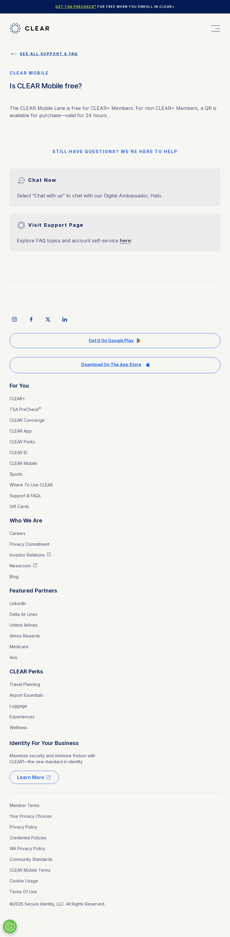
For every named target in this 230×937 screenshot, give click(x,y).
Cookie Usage (24, 880)
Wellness (18, 727)
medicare (19, 646)
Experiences (22, 716)
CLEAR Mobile (23, 463)
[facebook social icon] (31, 319)
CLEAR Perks (22, 441)
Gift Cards (19, 506)
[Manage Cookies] (9, 926)
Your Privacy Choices (31, 816)
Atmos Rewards (25, 635)
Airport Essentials (26, 695)
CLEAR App (21, 430)
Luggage (18, 705)
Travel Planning (25, 684)
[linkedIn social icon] (64, 319)
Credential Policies (28, 837)
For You (19, 386)
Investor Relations (27, 554)
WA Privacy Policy (27, 848)
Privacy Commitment (29, 544)
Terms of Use (23, 891)
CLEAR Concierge (27, 420)
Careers (17, 533)
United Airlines (24, 625)
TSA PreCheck (25, 409)
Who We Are (26, 520)
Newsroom (20, 565)
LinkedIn (18, 603)
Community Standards (31, 859)
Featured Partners (33, 590)
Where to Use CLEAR (31, 484)
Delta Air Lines (23, 614)
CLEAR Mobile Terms (30, 870)
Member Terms (25, 805)
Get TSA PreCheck (75, 6)
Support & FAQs (25, 495)
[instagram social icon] (14, 319)
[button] (215, 28)
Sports (16, 474)
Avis (13, 657)
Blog (14, 576)
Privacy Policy (23, 826)
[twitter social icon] (48, 319)
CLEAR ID (19, 452)
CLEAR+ (17, 398)
